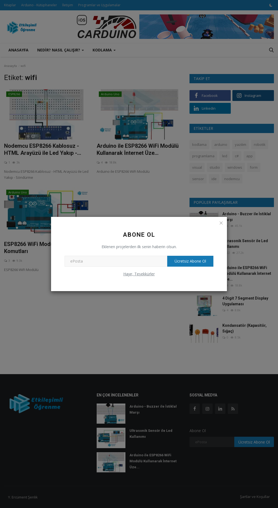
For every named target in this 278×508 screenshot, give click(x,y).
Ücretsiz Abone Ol (189, 261)
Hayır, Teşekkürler (139, 273)
